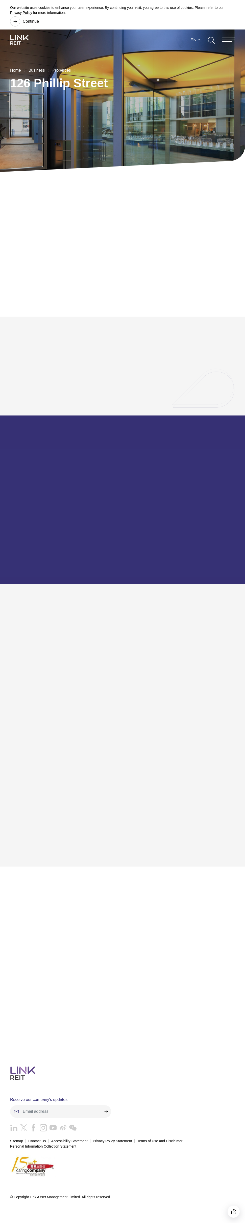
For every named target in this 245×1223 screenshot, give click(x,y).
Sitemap (16, 1144)
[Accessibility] (229, 1207)
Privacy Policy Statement (112, 1144)
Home (15, 70)
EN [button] (193, 42)
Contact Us (37, 1144)
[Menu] (228, 43)
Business (37, 70)
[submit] (106, 1114)
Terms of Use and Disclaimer (159, 1144)
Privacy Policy (21, 13)
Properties (62, 70)
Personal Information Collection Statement (43, 1149)
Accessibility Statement (69, 1144)
